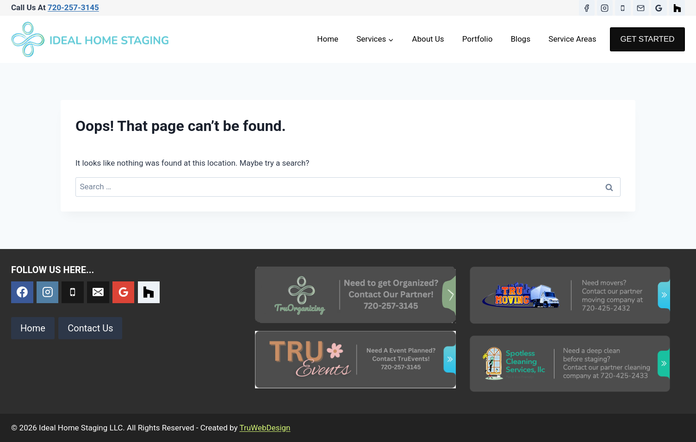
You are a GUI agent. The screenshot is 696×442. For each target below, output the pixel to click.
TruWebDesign (264, 427)
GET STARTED (647, 39)
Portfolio (477, 39)
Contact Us (90, 328)
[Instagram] (605, 8)
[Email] (641, 8)
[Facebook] (587, 8)
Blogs (520, 39)
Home (327, 39)
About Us (428, 39)
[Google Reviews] (659, 8)
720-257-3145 (73, 7)
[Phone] (623, 8)
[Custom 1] (149, 292)
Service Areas (572, 39)
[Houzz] (677, 8)
